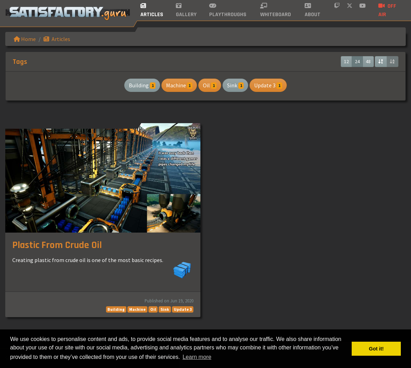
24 (357, 61)
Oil (210, 85)
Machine (179, 85)
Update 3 (268, 85)
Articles (57, 39)
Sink (235, 85)
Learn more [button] (197, 357)
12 (346, 61)
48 (368, 61)
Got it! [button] (376, 349)
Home (25, 39)
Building (142, 85)
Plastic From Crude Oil (57, 245)
